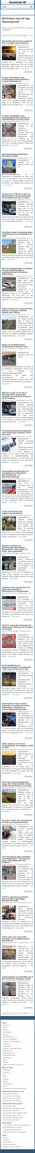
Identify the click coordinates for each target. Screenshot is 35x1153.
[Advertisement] (19, 12)
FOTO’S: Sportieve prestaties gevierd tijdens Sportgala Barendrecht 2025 (15, 899)
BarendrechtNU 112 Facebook (11, 1098)
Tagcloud (5, 1062)
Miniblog (5, 1034)
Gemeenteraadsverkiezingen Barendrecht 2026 (15, 155)
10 (21, 35)
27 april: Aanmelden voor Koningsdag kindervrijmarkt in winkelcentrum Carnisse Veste (15, 118)
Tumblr (5, 1086)
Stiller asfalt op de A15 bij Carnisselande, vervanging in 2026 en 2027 (17, 745)
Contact (5, 1137)
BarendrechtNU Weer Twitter (11, 1110)
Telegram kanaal (7, 1084)
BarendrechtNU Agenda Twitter (12, 1115)
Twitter (5, 1077)
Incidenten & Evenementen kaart (12, 1048)
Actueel (5, 1027)
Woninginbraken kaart (9, 1055)
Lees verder (26, 68)
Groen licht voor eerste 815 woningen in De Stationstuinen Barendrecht (16, 939)
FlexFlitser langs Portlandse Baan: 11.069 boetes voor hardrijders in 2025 (17, 234)
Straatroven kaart (8, 1050)
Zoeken (5, 1060)
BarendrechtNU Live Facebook (12, 1096)
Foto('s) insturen (7, 1142)
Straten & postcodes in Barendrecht (13, 1064)
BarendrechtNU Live (9, 1037)
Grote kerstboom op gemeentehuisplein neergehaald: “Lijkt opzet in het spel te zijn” (16, 667)
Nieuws (5, 1030)
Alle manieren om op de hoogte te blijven (15, 1088)
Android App (6, 1070)
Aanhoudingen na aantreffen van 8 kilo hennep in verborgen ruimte (17, 978)
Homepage (6, 1025)
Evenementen (7, 1046)
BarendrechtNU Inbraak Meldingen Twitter (15, 1113)
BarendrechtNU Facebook (10, 1093)
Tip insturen (6, 1139)
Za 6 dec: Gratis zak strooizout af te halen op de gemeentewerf (17, 821)
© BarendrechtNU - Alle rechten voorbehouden (16, 1125)
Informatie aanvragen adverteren (12, 1146)
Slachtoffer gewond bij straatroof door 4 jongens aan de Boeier (17, 42)
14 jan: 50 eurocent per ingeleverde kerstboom (12, 512)
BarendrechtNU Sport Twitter (11, 1120)
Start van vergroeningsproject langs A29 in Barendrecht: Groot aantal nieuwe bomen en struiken (17, 784)
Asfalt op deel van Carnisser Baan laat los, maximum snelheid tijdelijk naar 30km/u (17, 310)
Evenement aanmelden (9, 1144)
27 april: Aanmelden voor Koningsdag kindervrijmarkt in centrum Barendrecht (15, 79)
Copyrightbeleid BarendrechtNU (12, 1130)
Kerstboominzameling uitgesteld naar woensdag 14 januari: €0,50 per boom (16, 432)
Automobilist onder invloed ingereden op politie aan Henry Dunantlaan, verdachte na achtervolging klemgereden (16, 706)
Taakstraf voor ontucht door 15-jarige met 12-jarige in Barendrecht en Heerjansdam (16, 589)
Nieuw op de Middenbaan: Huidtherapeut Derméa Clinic (15, 346)
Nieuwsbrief (6, 1072)
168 (25, 35)
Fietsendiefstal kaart (8, 1053)
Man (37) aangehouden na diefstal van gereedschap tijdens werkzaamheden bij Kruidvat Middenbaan (17, 271)
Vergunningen (7, 1057)
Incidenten (6, 1043)
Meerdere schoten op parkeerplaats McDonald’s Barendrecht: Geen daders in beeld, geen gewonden (15, 548)
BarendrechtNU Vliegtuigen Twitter (13, 1117)
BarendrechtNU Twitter (9, 1106)
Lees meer (28, 71)
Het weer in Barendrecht (10, 1039)
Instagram (6, 1081)
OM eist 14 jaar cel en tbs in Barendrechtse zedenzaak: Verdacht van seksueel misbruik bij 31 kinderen (16, 395)
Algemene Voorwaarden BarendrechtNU (14, 1132)
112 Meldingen (7, 1032)
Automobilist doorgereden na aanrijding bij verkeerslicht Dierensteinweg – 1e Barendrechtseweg (15, 474)
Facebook (5, 1079)
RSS (4, 1074)
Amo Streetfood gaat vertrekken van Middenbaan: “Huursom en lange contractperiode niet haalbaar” (16, 859)
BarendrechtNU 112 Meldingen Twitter (14, 1108)
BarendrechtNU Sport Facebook (12, 1100)
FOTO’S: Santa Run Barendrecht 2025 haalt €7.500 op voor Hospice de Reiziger (17, 627)
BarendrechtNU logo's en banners (12, 1127)
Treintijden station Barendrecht (12, 1041)
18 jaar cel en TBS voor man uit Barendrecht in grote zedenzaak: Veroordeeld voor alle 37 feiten (16, 196)
